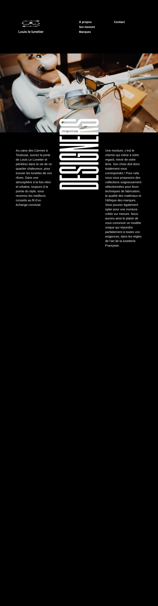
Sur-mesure (87, 27)
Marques (85, 32)
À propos (85, 22)
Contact (119, 22)
